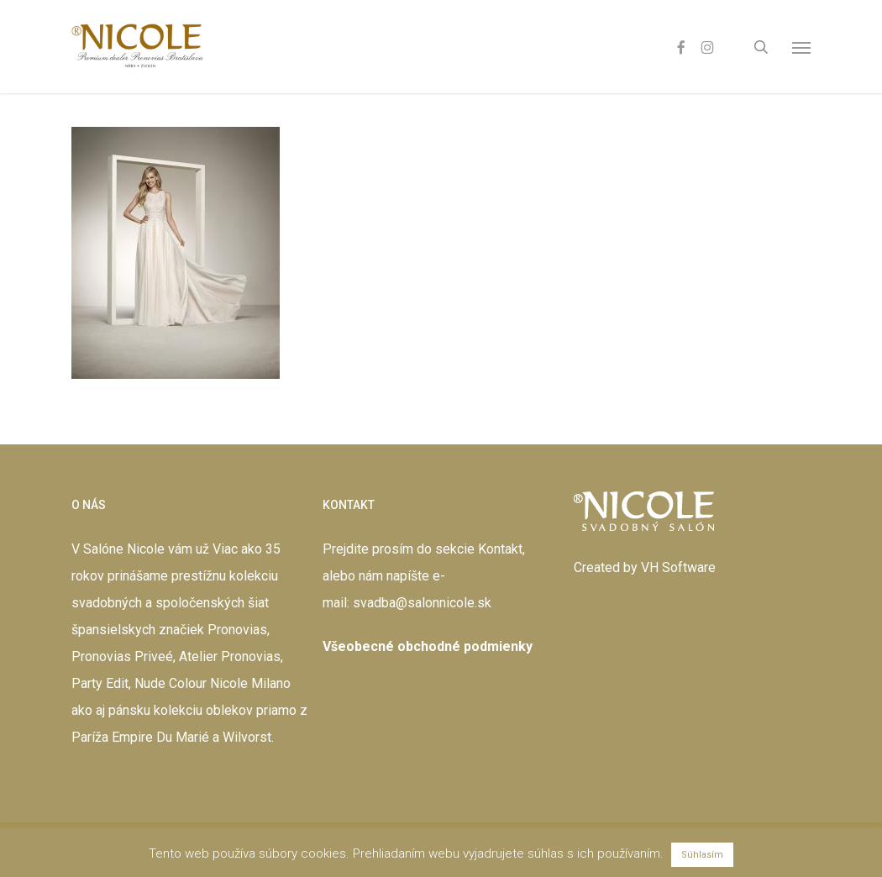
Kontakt (500, 549)
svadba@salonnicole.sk (422, 603)
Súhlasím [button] (702, 854)
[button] (801, 47)
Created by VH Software (645, 567)
